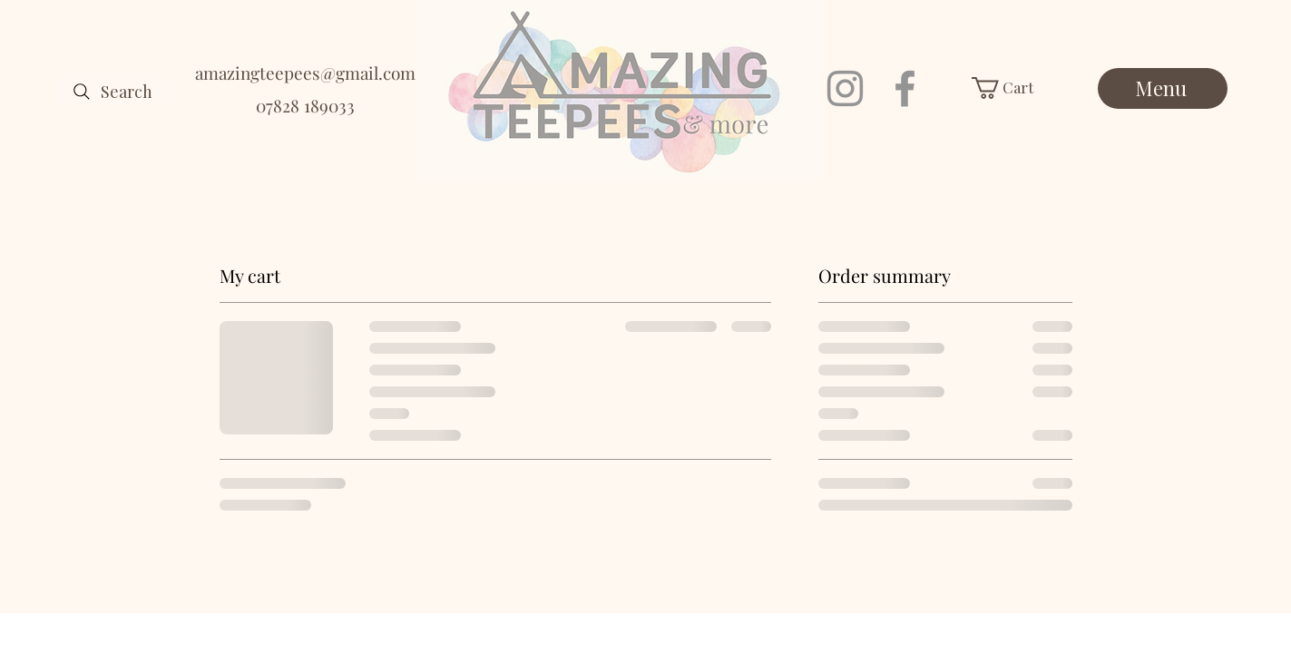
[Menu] (1162, 88)
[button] (1016, 88)
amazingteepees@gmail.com (305, 72)
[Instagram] (845, 88)
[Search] (111, 91)
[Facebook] (905, 88)
